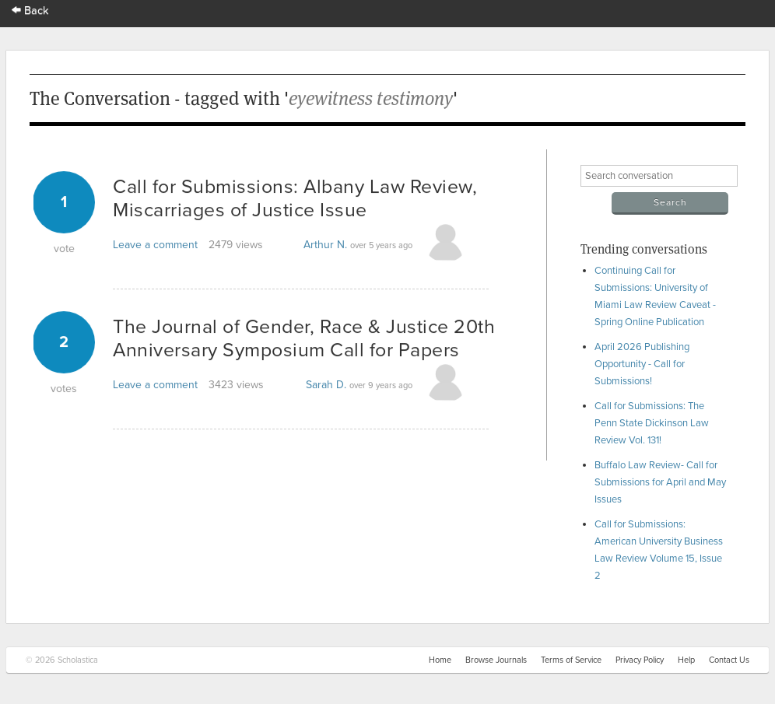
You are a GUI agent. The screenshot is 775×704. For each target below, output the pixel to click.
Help (686, 660)
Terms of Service (571, 660)
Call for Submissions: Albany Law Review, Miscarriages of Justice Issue (295, 198)
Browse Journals (496, 660)
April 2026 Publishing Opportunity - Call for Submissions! (641, 364)
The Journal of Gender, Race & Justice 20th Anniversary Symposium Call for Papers (304, 338)
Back (30, 10)
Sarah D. (326, 384)
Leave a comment (155, 244)
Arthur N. (325, 244)
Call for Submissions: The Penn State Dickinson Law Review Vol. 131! (651, 423)
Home (440, 660)
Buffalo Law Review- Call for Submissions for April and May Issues (660, 482)
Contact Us (729, 660)
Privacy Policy (639, 660)
